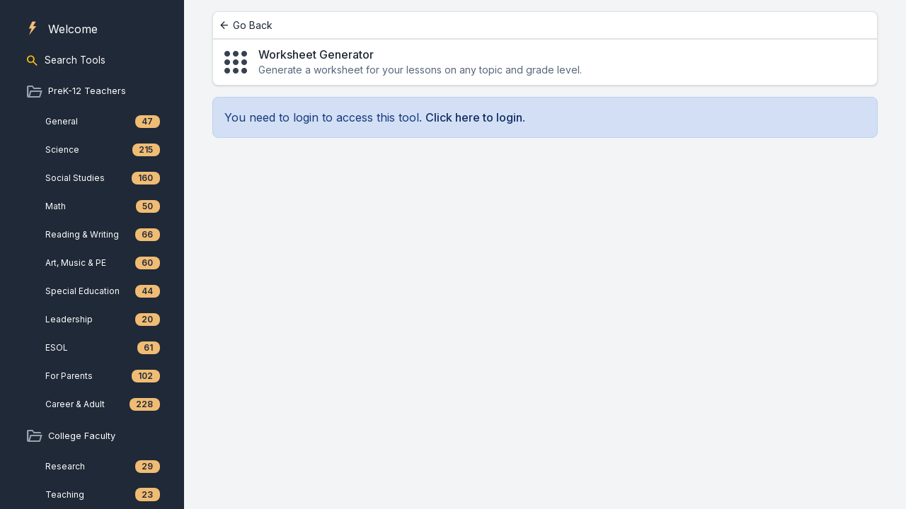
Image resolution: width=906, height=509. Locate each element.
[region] (92, 254)
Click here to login (473, 117)
